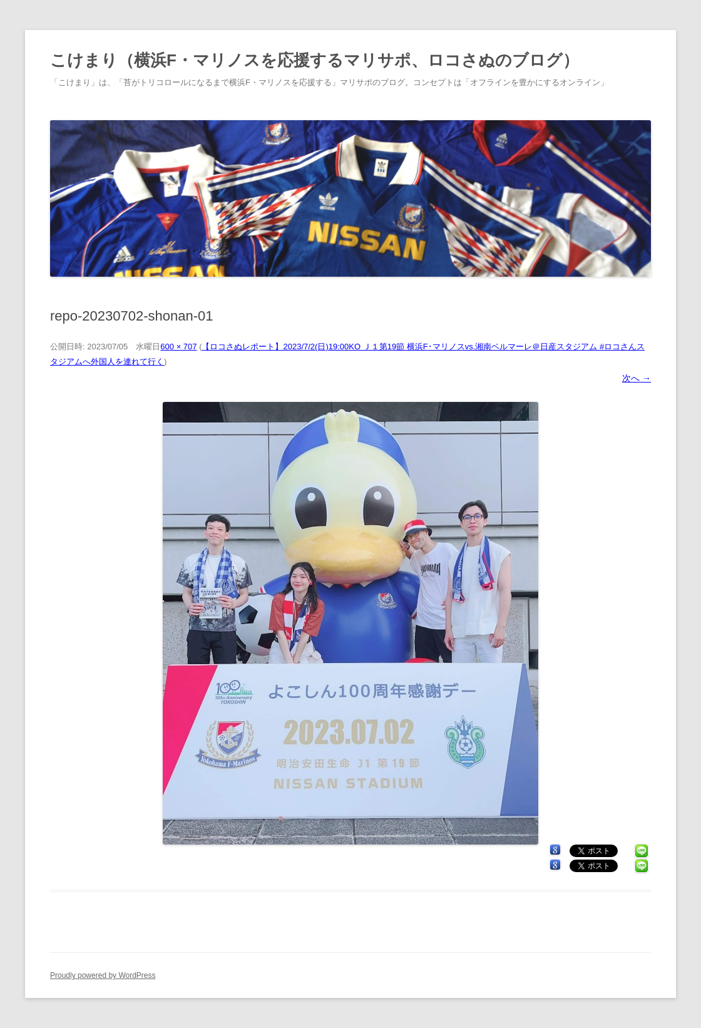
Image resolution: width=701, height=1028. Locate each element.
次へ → (636, 378)
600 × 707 (178, 346)
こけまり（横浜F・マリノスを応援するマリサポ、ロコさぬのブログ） (314, 60)
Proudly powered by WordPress (103, 975)
